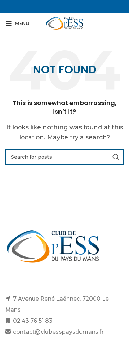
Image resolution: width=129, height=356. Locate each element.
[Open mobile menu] (17, 23)
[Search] (64, 157)
